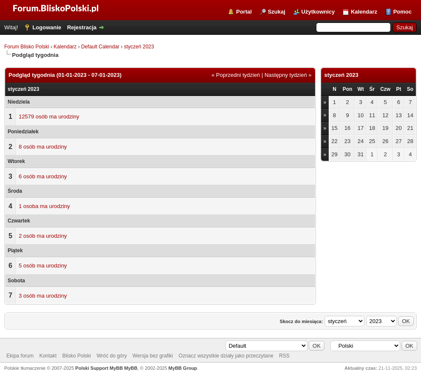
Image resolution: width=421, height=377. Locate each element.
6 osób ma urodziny (43, 176)
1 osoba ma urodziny (44, 206)
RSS (284, 356)
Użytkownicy (318, 11)
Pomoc (402, 11)
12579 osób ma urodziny (49, 116)
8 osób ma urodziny (43, 146)
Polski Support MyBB (99, 368)
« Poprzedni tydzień (235, 75)
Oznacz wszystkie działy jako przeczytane (226, 356)
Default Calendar (100, 47)
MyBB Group (182, 368)
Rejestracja (82, 27)
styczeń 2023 (139, 47)
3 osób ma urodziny (43, 296)
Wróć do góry (112, 356)
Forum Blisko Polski (26, 47)
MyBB (130, 368)
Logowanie (46, 27)
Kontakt (48, 356)
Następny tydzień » (288, 75)
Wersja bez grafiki (153, 356)
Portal (244, 11)
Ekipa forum (20, 356)
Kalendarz (364, 11)
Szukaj (276, 11)
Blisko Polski (76, 356)
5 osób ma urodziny (43, 265)
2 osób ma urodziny (43, 236)
